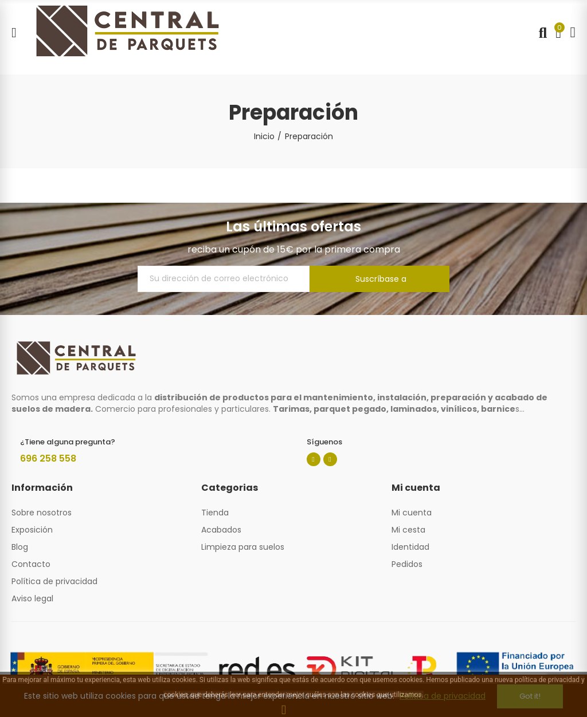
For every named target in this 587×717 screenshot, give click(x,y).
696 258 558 (48, 458)
